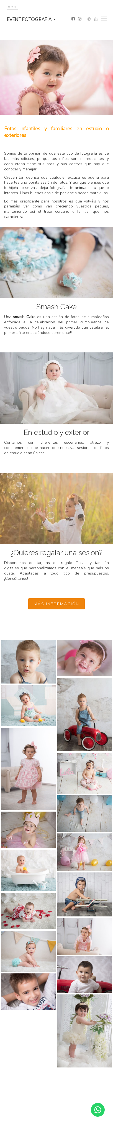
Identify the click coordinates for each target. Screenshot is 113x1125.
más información (56, 604)
